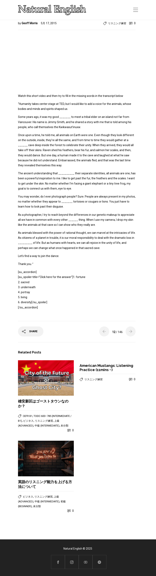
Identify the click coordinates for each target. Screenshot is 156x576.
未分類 (64, 425)
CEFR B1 (27, 415)
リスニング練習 (117, 23)
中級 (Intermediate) (47, 425)
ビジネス (28, 420)
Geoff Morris (30, 23)
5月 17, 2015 (49, 23)
